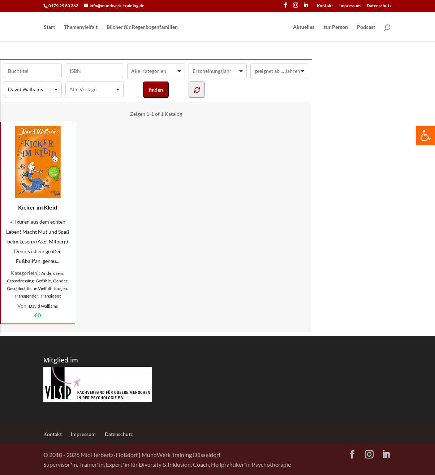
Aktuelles (303, 27)
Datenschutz (379, 6)
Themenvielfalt (81, 27)
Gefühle (43, 280)
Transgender (26, 296)
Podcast (366, 27)
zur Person (335, 27)
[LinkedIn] (305, 7)
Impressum (350, 6)
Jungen (60, 288)
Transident (50, 296)
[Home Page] (235, 27)
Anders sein (52, 273)
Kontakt (325, 6)
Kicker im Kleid (38, 168)
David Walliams (43, 306)
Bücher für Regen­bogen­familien (142, 27)
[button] (425, 135)
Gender (60, 280)
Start (49, 27)
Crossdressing (20, 280)
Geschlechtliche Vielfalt (29, 288)
